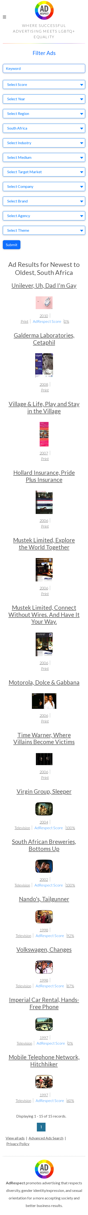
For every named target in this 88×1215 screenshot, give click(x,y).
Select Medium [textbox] (19, 157)
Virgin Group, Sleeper (44, 791)
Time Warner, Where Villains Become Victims (44, 738)
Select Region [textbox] (18, 113)
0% (66, 321)
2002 (44, 879)
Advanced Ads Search (46, 1138)
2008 (44, 384)
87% (70, 986)
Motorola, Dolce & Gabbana (44, 682)
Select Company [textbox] (20, 186)
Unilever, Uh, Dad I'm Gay (44, 285)
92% (70, 935)
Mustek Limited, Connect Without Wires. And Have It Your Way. (44, 614)
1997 (44, 1037)
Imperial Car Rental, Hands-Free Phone (44, 1003)
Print (24, 321)
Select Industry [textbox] (19, 142)
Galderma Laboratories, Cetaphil (44, 338)
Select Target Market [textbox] (24, 171)
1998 (44, 930)
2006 (44, 520)
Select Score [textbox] (17, 84)
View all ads (15, 1138)
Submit (11, 244)
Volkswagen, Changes (44, 949)
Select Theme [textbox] (18, 230)
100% (70, 827)
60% (70, 1100)
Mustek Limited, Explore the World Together (44, 543)
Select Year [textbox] (16, 99)
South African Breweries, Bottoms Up (44, 845)
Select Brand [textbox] (17, 201)
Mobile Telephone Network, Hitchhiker (44, 1060)
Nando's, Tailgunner (44, 898)
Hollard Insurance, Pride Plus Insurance (44, 476)
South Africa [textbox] (17, 128)
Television (22, 827)
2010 (44, 315)
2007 (44, 453)
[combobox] (44, 84)
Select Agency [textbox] (18, 215)
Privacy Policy (17, 1143)
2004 (44, 822)
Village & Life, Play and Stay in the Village (44, 407)
